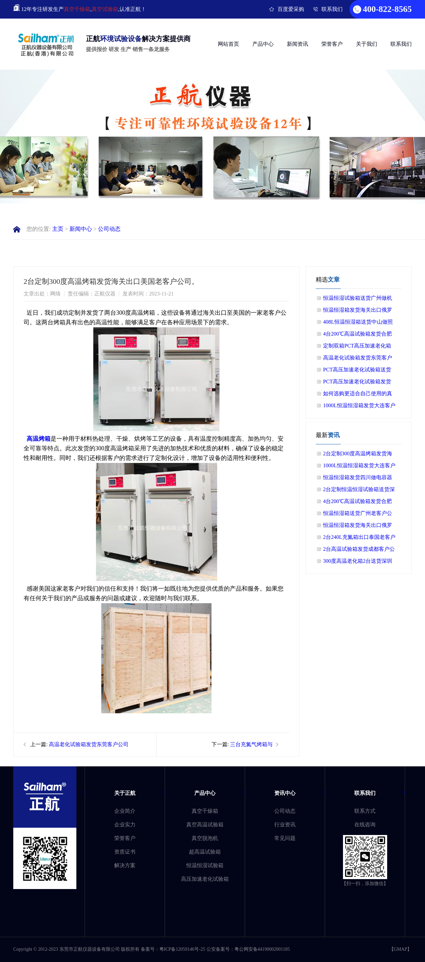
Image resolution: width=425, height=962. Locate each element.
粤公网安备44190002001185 (262, 949)
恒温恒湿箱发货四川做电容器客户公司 (357, 479)
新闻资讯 (297, 44)
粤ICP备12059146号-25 (182, 949)
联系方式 (365, 811)
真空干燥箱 (77, 9)
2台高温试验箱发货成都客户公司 (359, 550)
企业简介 (124, 811)
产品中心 (263, 44)
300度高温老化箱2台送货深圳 (357, 561)
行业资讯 (285, 824)
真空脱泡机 (205, 838)
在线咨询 (365, 824)
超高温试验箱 (205, 852)
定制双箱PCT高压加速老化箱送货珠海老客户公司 (357, 347)
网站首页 (228, 44)
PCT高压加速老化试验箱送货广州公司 (357, 371)
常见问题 (285, 838)
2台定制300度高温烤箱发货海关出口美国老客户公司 (357, 455)
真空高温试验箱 (204, 824)
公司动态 (109, 229)
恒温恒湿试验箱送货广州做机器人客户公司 (357, 299)
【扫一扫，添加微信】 (365, 883)
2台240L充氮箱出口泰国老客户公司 (359, 538)
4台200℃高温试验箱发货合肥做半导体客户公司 (357, 335)
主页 (57, 229)
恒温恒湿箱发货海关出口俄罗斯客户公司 (357, 311)
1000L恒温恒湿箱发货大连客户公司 (359, 407)
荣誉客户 (332, 44)
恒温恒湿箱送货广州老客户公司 (357, 514)
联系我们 (332, 9)
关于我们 (366, 44)
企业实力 (124, 824)
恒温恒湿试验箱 (204, 865)
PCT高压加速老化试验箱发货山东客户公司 (357, 383)
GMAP (400, 949)
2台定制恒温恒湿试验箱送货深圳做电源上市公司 (359, 490)
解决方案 (124, 865)
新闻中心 (80, 229)
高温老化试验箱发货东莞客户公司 (88, 744)
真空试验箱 (105, 9)
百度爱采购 (291, 9)
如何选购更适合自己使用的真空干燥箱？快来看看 (357, 395)
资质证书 (124, 852)
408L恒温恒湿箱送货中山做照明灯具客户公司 (358, 323)
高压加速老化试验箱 (205, 879)
